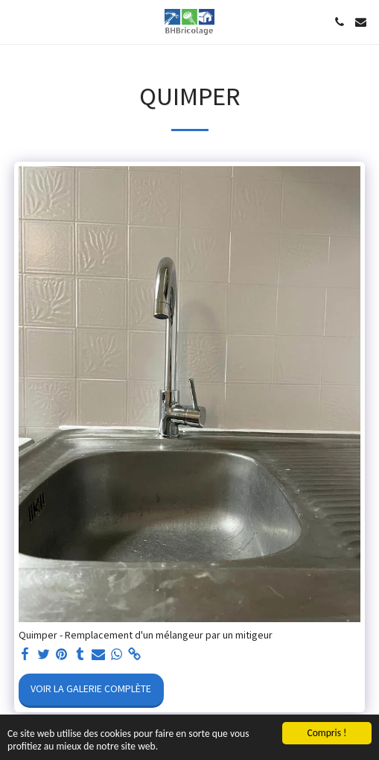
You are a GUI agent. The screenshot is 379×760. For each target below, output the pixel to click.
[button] (16, 22)
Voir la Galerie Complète (91, 689)
